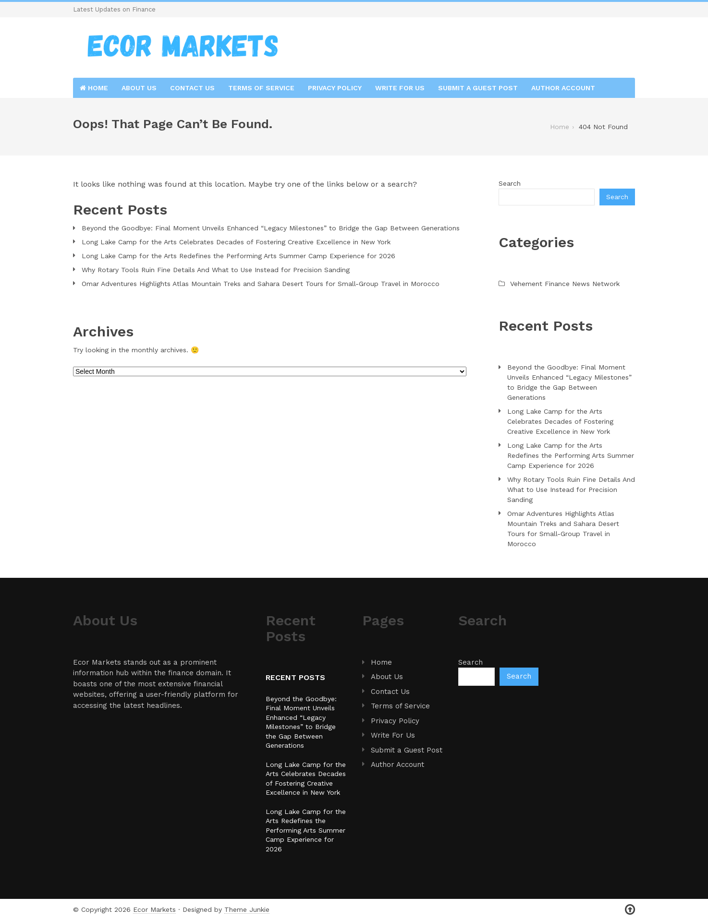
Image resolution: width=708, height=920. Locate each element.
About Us (139, 88)
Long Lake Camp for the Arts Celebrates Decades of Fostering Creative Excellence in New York (236, 242)
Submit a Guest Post (478, 88)
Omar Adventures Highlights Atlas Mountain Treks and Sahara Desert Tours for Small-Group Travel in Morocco (260, 283)
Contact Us (192, 88)
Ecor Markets (154, 909)
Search (510, 183)
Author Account (563, 88)
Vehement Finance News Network (565, 283)
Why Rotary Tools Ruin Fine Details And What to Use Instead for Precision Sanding (216, 270)
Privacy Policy (335, 88)
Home (94, 88)
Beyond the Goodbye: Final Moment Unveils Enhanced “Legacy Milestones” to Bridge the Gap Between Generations (271, 228)
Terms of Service (261, 88)
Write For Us (400, 88)
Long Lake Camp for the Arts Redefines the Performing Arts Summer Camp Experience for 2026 (238, 256)
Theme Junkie (246, 909)
